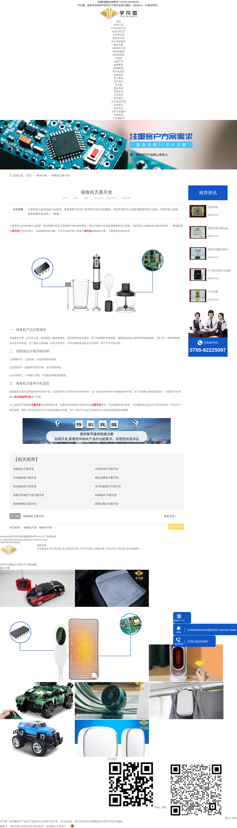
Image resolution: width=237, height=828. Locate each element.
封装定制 (118, 114)
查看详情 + (170, 516)
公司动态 (121, 548)
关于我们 (118, 81)
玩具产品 (118, 61)
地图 (106, 2)
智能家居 (118, 64)
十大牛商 (212, 291)
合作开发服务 (118, 111)
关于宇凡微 (86, 548)
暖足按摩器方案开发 (106, 477)
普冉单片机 (119, 38)
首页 (118, 21)
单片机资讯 (119, 71)
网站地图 (32, 564)
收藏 (100, 2)
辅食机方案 (30, 527)
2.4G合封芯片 (118, 28)
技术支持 (118, 108)
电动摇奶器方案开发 (24, 486)
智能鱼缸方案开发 (23, 468)
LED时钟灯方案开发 (106, 468)
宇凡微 (118, 84)
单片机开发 (55, 548)
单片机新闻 (133, 548)
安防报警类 (119, 54)
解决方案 (118, 44)
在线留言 (113, 2)
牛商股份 (51, 826)
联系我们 (118, 98)
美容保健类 (119, 51)
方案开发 (36, 404)
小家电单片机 (118, 48)
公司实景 (118, 94)
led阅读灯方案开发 (106, 495)
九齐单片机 (119, 34)
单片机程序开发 (22, 396)
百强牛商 (212, 207)
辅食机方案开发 (60, 175)
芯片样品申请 (118, 101)
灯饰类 (118, 58)
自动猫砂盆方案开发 (24, 477)
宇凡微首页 (43, 548)
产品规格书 (119, 118)
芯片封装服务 (118, 41)
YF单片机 (110, 548)
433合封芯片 (118, 31)
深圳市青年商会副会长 (220, 228)
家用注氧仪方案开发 (106, 503)
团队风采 (118, 88)
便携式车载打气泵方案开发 (28, 495)
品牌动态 (118, 74)
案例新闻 (118, 68)
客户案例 (118, 78)
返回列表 (176, 526)
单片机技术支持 (70, 548)
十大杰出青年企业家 (219, 270)
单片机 (15, 231)
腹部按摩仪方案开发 (24, 503)
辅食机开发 (45, 527)
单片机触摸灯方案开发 (108, 486)
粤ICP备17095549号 (21, 826)
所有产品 (118, 24)
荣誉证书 (118, 91)
